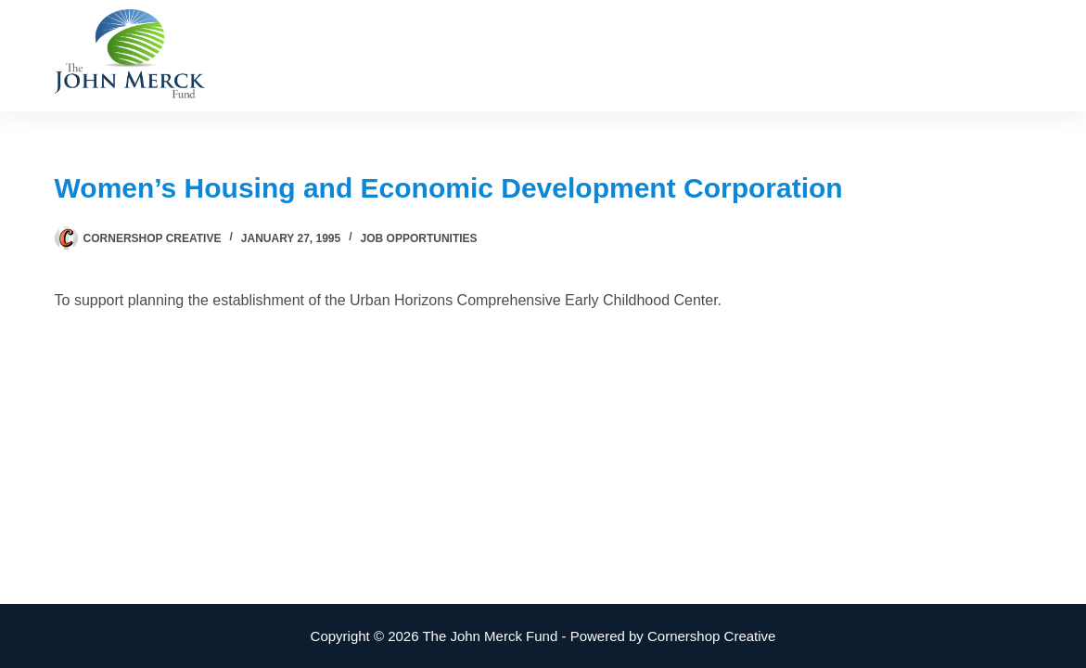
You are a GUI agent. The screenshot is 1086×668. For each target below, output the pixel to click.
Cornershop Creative (711, 636)
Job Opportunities (419, 238)
